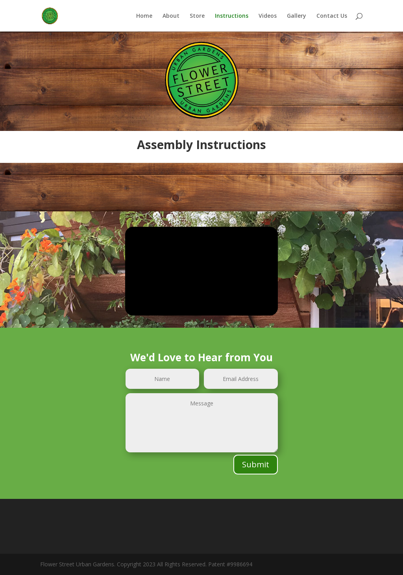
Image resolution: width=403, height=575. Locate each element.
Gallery (296, 16)
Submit (255, 464)
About (171, 16)
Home (144, 16)
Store (197, 16)
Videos (268, 16)
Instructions (231, 16)
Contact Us (331, 16)
